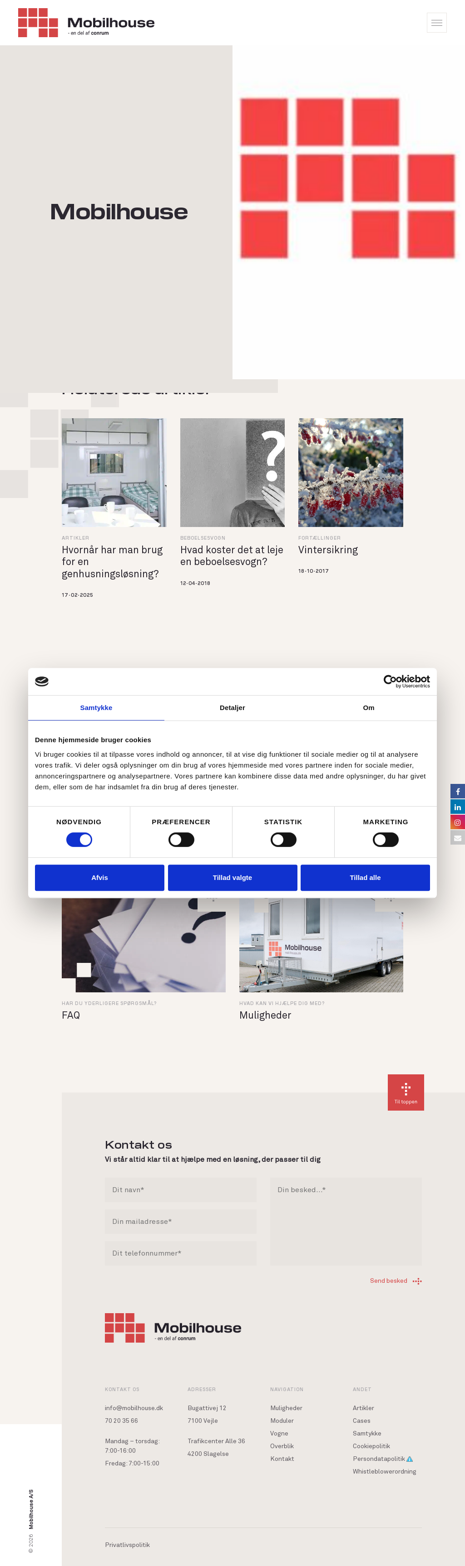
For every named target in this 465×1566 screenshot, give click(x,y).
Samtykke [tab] (96, 707)
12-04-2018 (195, 583)
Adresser (202, 1389)
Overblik (282, 1446)
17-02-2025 (77, 595)
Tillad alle (365, 877)
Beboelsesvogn (203, 538)
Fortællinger (319, 538)
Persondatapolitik (383, 1459)
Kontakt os (122, 1389)
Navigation (287, 1389)
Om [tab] (368, 707)
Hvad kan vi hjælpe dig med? (282, 1003)
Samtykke (367, 1434)
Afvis (99, 877)
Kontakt (282, 1459)
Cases (362, 1421)
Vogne (279, 1434)
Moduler (282, 1421)
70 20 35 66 (121, 1421)
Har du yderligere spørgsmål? (109, 1003)
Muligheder (286, 1408)
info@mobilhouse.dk (134, 1408)
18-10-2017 (313, 571)
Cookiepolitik (371, 1446)
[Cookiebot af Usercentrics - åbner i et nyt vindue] (390, 681)
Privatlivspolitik (127, 1545)
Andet (362, 1389)
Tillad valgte (232, 877)
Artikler (75, 538)
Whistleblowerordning (384, 1472)
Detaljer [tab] (232, 707)
